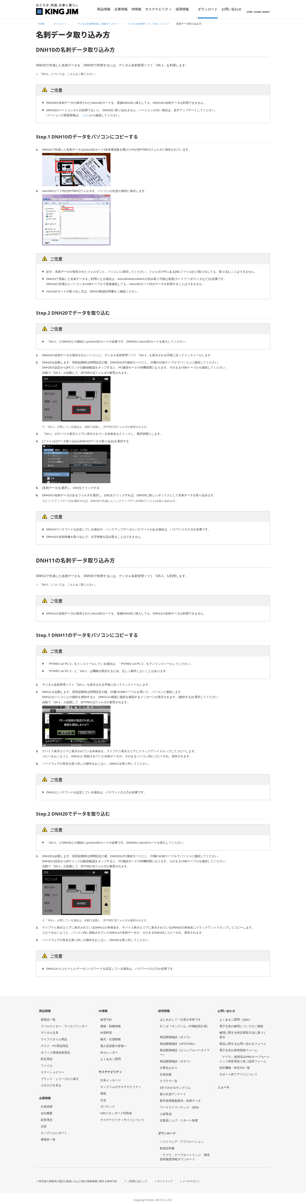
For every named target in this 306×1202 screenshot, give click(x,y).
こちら (85, 115)
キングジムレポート (54, 1127)
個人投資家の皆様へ (113, 1043)
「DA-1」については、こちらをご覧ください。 (73, 73)
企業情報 (47, 1094)
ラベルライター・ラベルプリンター (64, 1023)
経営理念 (46, 1114)
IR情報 (105, 1009)
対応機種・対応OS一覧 (234, 1065)
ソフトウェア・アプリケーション (182, 1136)
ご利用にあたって (145, 1175)
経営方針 (106, 1016)
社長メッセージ (110, 1074)
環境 (103, 1087)
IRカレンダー (109, 1049)
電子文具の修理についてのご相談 (241, 1023)
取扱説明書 (167, 1142)
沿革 (44, 1120)
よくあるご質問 (110, 1056)
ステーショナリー (52, 1069)
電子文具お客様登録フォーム (238, 1047)
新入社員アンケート (173, 1091)
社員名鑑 (166, 1071)
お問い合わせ (229, 1009)
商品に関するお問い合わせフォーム (242, 1040)
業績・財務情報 (110, 1023)
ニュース (225, 1083)
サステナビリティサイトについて (122, 1114)
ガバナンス (107, 1101)
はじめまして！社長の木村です (180, 1016)
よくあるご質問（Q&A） (235, 1016)
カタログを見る (51, 1082)
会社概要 (46, 1107)
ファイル (46, 1062)
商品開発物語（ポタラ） (176, 1058)
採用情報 (166, 1009)
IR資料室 (106, 1030)
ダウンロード (169, 1129)
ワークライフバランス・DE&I (179, 1104)
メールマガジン (202, 1175)
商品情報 (47, 1009)
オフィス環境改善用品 (55, 1049)
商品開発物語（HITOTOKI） (178, 1040)
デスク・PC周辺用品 (54, 1043)
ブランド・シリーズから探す (60, 1076)
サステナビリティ (113, 1067)
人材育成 (166, 1111)
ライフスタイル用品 (54, 1036)
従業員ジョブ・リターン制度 (179, 1117)
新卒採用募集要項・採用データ (180, 1098)
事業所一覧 (48, 1133)
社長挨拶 (46, 1101)
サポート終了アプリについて (238, 1071)
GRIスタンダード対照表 (116, 1107)
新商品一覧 (48, 1016)
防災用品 (46, 1056)
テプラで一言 (168, 1078)
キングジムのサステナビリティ (120, 1081)
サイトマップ (174, 1175)
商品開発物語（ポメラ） (176, 1034)
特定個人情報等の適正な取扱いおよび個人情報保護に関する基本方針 (81, 1175)
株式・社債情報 (110, 1036)
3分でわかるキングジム (175, 1084)
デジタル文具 (49, 1030)
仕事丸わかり (168, 1065)
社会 (103, 1094)
